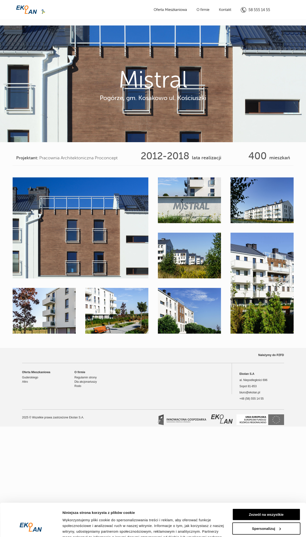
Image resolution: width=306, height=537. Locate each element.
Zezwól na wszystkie (266, 486)
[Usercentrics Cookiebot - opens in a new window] (31, 527)
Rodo (78, 386)
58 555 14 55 (255, 10)
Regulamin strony (86, 377)
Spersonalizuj (266, 500)
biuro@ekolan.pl (250, 392)
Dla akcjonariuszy (86, 381)
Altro (25, 381)
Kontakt (225, 10)
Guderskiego (30, 377)
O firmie (202, 10)
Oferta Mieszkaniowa (170, 10)
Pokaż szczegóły (76, 528)
